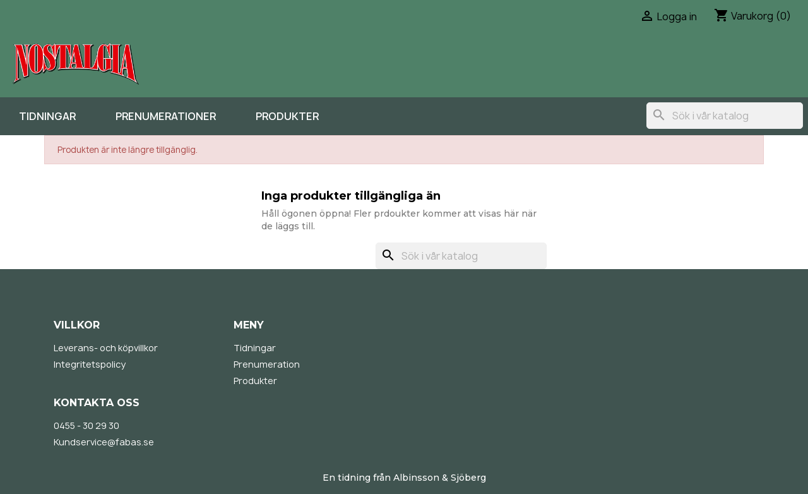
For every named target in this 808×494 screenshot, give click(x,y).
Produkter (287, 116)
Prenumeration (267, 364)
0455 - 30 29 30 (86, 425)
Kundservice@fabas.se (104, 442)
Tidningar (47, 116)
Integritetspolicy (90, 364)
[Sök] (724, 115)
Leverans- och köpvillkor (106, 348)
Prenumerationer (166, 116)
